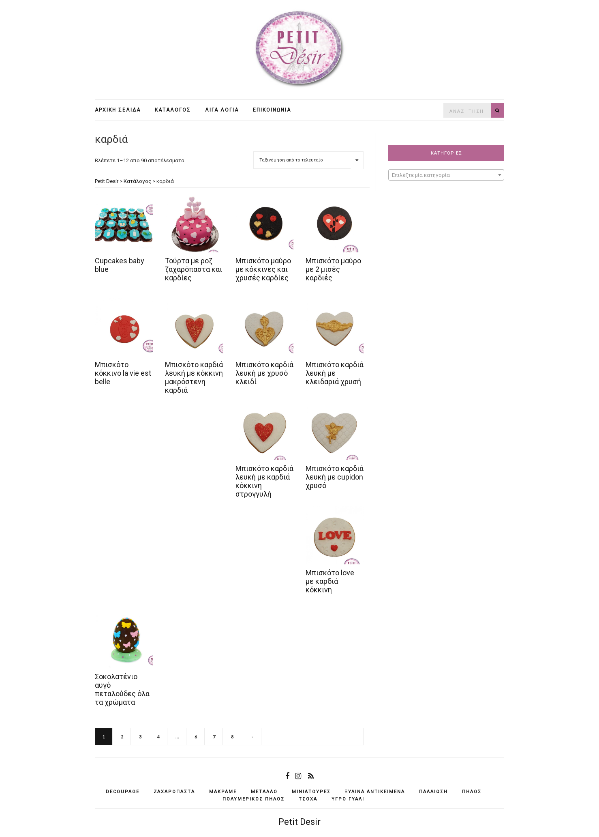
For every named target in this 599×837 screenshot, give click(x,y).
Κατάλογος (173, 110)
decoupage (122, 791)
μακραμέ (223, 791)
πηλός (471, 791)
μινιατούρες (311, 791)
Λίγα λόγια (222, 110)
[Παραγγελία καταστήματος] (308, 160)
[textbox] (446, 175)
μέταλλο (264, 791)
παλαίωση (433, 791)
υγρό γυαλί (348, 799)
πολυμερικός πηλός (253, 799)
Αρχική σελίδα (118, 110)
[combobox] (446, 175)
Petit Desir (299, 822)
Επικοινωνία (272, 110)
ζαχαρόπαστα (174, 791)
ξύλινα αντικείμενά (375, 791)
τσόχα (308, 799)
